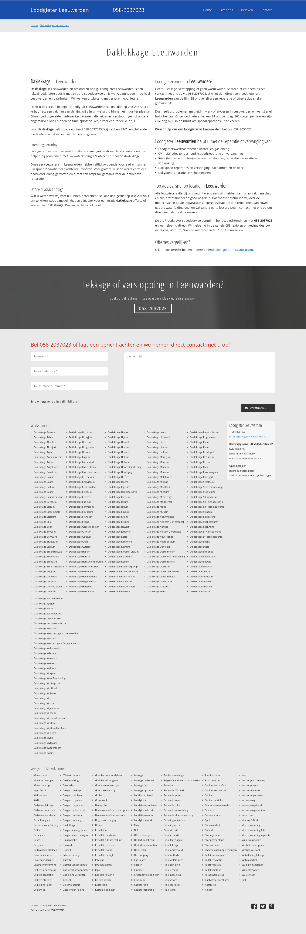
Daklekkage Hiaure (118, 432)
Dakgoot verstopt (72, 815)
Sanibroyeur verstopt (216, 790)
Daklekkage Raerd (200, 447)
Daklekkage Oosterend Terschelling (166, 556)
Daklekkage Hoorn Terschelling (125, 466)
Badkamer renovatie (45, 810)
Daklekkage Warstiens (45, 658)
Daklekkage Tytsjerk (44, 603)
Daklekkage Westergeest (47, 683)
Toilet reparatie (213, 864)
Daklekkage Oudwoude (159, 581)
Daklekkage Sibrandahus (203, 496)
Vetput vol (247, 815)
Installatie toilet (103, 849)
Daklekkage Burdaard (45, 561)
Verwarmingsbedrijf (252, 805)
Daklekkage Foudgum (81, 511)
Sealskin (209, 810)
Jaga (97, 869)
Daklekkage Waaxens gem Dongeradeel (55, 643)
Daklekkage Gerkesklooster (84, 526)
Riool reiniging (172, 864)
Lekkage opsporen (144, 790)
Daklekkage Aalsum (44, 432)
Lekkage (138, 775)
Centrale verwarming (45, 864)
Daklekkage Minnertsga (159, 496)
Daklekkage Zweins (44, 752)
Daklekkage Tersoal (200, 581)
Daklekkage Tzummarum (47, 613)
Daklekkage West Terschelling (49, 678)
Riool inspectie (172, 835)
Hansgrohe (101, 805)
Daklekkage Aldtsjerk (45, 447)
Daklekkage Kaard (118, 536)
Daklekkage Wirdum (44, 722)
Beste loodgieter (42, 820)
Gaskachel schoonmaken (76, 869)
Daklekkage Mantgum (158, 456)
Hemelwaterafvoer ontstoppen (112, 810)
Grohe (98, 795)
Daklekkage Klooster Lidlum (123, 551)
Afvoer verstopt (42, 785)
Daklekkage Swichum (201, 566)
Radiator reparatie (144, 889)
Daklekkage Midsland (158, 486)
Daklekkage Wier (43, 698)
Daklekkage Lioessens (158, 447)
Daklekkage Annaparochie (48, 456)
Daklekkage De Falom (45, 581)
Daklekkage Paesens (158, 586)
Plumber (138, 869)
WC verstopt (248, 874)
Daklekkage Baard (43, 481)
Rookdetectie (212, 780)
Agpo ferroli (40, 790)
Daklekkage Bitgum (44, 506)
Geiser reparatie (71, 884)
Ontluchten (140, 849)
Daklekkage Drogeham (81, 447)
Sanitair (209, 795)
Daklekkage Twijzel (200, 591)
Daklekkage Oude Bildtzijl (161, 576)
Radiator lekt (141, 884)
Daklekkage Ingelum (119, 486)
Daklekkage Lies (155, 442)
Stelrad (209, 830)
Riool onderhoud (173, 849)
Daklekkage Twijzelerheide (48, 598)
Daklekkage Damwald (45, 576)
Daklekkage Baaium (44, 476)
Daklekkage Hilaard (118, 442)
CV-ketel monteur (72, 775)
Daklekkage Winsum (45, 712)
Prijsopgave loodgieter (146, 874)
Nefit (136, 830)
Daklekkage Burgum (44, 571)
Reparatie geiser (172, 795)
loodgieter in (234, 250)
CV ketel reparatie (43, 874)
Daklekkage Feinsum (80, 491)
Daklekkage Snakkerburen (204, 521)
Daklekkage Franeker (80, 516)
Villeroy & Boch (250, 820)
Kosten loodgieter (105, 889)
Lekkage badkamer (144, 780)
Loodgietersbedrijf (144, 810)
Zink (244, 879)
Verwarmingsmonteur (254, 810)
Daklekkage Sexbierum (202, 491)
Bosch (37, 839)
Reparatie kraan (172, 800)
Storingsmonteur (214, 839)
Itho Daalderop (103, 864)
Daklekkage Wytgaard (45, 742)
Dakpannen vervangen (75, 835)
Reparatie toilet (172, 805)
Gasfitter (67, 859)
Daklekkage (69, 825)
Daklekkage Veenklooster (47, 618)
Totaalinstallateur (214, 874)
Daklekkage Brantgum (46, 541)
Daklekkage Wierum (44, 703)
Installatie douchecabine (108, 839)
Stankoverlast (212, 825)
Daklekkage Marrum (158, 462)
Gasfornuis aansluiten (75, 864)
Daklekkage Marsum (158, 466)
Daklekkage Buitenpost (46, 556)
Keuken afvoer (103, 879)
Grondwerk (101, 800)
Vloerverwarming (251, 825)
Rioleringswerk (172, 825)
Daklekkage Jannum (119, 496)
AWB (36, 800)
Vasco (245, 775)
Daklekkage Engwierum (82, 481)
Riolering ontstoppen (175, 820)
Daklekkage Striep (200, 546)
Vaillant (209, 889)
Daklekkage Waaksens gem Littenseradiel (56, 633)
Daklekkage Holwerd (119, 462)
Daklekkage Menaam (158, 472)
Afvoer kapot (41, 775)
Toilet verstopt (213, 869)
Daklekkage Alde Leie (45, 442)
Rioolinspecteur (172, 874)
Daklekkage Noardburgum (161, 541)
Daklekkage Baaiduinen (46, 472)
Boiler (37, 830)
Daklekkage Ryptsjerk (201, 476)
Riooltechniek (212, 775)
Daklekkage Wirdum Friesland (50, 728)
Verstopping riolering (253, 780)
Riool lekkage (171, 845)
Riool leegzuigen (173, 839)
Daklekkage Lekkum (119, 591)
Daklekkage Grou (78, 541)
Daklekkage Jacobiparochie (122, 491)
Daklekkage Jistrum (118, 521)
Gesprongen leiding (73, 889)
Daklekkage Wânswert (46, 653)
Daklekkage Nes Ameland (160, 516)
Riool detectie (171, 830)
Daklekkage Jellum (118, 501)
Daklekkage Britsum (44, 546)
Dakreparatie (70, 839)
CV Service (39, 889)
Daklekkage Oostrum (158, 566)
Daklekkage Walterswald (47, 648)
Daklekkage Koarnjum (120, 556)
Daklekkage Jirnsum (118, 511)
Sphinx (209, 820)
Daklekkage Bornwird (45, 536)
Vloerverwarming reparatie (256, 835)
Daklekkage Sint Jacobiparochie (207, 506)
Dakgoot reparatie (73, 800)
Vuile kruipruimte (251, 839)
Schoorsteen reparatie (217, 805)
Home (34, 25)
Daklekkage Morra (156, 506)
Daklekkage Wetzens (45, 693)
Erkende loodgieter (73, 855)
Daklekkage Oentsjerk (158, 546)
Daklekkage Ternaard (201, 576)
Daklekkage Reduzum (202, 456)
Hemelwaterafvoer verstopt (110, 815)
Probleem (139, 879)
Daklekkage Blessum (45, 516)
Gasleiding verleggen (74, 874)
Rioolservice (170, 879)
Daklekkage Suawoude (202, 556)
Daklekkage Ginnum (80, 531)
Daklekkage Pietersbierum (204, 432)
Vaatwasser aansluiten (217, 879)
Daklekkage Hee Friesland (83, 576)
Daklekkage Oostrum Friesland (163, 571)
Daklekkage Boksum (45, 531)
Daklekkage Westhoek (46, 688)
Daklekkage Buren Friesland (49, 566)
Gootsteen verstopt (105, 790)
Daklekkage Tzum (43, 608)
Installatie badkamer (106, 835)
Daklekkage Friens (79, 521)
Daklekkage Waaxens (45, 638)
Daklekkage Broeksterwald (48, 551)
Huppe (99, 825)
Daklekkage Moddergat (159, 501)
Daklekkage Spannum (202, 526)
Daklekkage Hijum (118, 437)
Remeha (168, 785)
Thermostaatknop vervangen (221, 849)
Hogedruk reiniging (105, 820)
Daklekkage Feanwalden (82, 486)
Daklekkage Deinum (44, 591)
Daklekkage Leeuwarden (54, 25)
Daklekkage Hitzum (118, 452)
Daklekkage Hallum (79, 551)
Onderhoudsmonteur (146, 845)
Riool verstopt (171, 869)
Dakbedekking (71, 780)
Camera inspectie (43, 855)
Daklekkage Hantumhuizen (84, 566)
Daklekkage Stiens (200, 541)
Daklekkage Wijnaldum (46, 708)
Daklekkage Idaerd (118, 481)
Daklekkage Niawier (157, 526)
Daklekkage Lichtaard (158, 437)
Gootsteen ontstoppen (107, 785)
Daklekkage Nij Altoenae (160, 536)
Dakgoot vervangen (73, 820)
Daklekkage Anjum (44, 452)
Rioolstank (170, 889)
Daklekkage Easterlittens (82, 466)
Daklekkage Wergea (44, 673)
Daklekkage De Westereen (48, 586)
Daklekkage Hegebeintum (83, 581)
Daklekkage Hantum (80, 556)
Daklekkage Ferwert (80, 496)
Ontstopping (141, 855)
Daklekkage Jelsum (118, 506)
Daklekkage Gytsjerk (80, 546)
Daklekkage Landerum (120, 581)
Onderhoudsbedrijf (144, 839)
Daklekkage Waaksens (46, 628)
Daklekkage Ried (199, 466)
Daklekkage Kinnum (119, 546)
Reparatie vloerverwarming (178, 815)
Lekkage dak (141, 785)
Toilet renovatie (213, 859)
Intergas (99, 859)
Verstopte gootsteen (253, 795)
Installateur (101, 830)
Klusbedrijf (101, 884)
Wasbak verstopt (251, 849)
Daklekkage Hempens (81, 586)
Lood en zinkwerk (144, 795)
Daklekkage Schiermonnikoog (206, 486)
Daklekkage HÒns (118, 476)
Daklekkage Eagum (79, 456)
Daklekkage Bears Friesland (48, 496)
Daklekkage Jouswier (119, 531)
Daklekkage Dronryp (80, 452)
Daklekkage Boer (43, 526)
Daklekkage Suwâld (200, 561)
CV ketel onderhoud (45, 869)
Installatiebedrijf (104, 855)
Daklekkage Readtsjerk (202, 452)
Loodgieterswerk (143, 820)
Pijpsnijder (140, 859)
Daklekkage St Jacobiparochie (206, 536)
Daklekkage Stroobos (201, 551)
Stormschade (212, 845)
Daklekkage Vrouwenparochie (50, 623)
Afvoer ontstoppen (44, 780)
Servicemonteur (213, 815)
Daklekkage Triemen (201, 586)
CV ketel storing (42, 879)
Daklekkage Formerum (81, 506)
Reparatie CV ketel (174, 790)
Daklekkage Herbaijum (81, 591)
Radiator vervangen (174, 775)
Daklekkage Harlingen (81, 571)
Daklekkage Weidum (45, 668)
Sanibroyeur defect (215, 785)
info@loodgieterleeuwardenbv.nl (251, 436)
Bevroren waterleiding (46, 825)
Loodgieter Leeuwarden (60, 9)
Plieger (138, 864)
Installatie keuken (105, 845)
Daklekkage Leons (156, 432)
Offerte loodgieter (144, 835)
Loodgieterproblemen (146, 805)
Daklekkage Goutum (80, 536)
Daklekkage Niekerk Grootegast (164, 531)
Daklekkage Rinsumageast (204, 472)
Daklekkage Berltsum (45, 501)
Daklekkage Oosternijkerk (161, 561)
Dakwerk (67, 845)
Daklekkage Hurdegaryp (121, 472)
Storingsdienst (213, 835)
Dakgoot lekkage (72, 790)
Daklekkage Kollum (118, 561)
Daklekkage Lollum (157, 452)
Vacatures (210, 884)
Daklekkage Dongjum (80, 437)
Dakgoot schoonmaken (75, 810)
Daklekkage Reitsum (201, 462)
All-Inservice (40, 795)
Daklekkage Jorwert (118, 526)
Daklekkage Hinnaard (119, 447)
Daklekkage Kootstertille (121, 576)
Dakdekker (69, 785)
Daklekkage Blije (42, 521)
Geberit (67, 879)
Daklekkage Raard (200, 442)
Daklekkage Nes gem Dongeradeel (165, 521)
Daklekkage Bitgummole (47, 511)
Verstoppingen (250, 785)
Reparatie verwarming (176, 810)
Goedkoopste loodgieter (108, 775)
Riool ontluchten (173, 855)
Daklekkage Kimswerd (120, 541)
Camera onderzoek (44, 859)
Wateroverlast (249, 859)
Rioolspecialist (172, 884)
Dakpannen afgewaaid (75, 830)
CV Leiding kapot (43, 884)
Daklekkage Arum (43, 462)
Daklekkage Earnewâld (81, 462)
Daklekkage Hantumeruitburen (86, 561)
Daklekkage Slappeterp (202, 516)
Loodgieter (140, 800)
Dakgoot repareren (73, 805)
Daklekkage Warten (44, 663)
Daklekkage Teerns (200, 571)
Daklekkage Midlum (157, 481)
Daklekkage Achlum (44, 437)
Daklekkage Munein (157, 511)
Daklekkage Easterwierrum (83, 472)
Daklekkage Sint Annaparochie (206, 501)
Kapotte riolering (104, 874)
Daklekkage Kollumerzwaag (123, 571)
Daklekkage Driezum (80, 442)
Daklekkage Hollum (118, 456)
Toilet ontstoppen (215, 855)
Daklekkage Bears (43, 491)
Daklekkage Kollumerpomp (123, 566)
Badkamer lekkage (44, 805)
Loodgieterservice (143, 815)
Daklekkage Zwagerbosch (47, 747)
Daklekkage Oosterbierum (161, 551)
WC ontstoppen (250, 869)
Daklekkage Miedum (158, 491)
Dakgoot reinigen (72, 795)
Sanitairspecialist (214, 800)
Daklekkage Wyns (43, 737)
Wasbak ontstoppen (253, 845)
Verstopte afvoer (251, 790)
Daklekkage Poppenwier (203, 437)
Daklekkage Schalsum (202, 481)
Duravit (67, 849)
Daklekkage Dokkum (80, 432)
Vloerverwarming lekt (253, 830)
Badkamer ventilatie (44, 815)
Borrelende (40, 835)
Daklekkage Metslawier (159, 476)
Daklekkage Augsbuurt (46, 466)
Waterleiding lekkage (253, 855)
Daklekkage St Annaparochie (205, 531)
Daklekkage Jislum (118, 516)
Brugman (39, 845)
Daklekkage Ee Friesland (82, 476)
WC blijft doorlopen (253, 864)
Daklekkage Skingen (201, 511)
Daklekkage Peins (156, 591)
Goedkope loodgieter (107, 780)
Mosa (137, 825)
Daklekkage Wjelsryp (45, 732)
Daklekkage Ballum (44, 486)
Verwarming (248, 800)
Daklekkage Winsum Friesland (50, 718)
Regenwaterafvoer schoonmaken (182, 780)
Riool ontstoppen (173, 859)
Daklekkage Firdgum (80, 501)
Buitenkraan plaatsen (45, 849)
